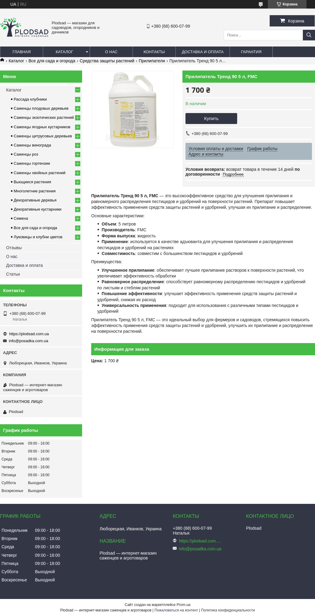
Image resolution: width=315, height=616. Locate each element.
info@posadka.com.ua (28, 341)
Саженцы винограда (32, 145)
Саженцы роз (26, 154)
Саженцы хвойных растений (39, 172)
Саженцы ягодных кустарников (42, 127)
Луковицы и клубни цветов (38, 237)
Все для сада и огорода (52, 60)
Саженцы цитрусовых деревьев (43, 136)
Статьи (13, 274)
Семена (21, 218)
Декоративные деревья (35, 200)
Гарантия (251, 52)
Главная (21, 52)
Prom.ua (183, 605)
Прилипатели (152, 60)
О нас (111, 52)
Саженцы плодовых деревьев (41, 108)
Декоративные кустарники (37, 209)
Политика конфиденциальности (228, 610)
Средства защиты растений (107, 60)
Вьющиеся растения (32, 182)
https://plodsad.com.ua (29, 334)
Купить (211, 118)
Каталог (64, 52)
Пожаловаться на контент (176, 610)
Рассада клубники (30, 99)
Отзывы (14, 247)
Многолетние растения (35, 191)
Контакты (154, 52)
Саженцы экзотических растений (44, 117)
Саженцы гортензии (32, 163)
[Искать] (309, 35)
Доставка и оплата (202, 52)
